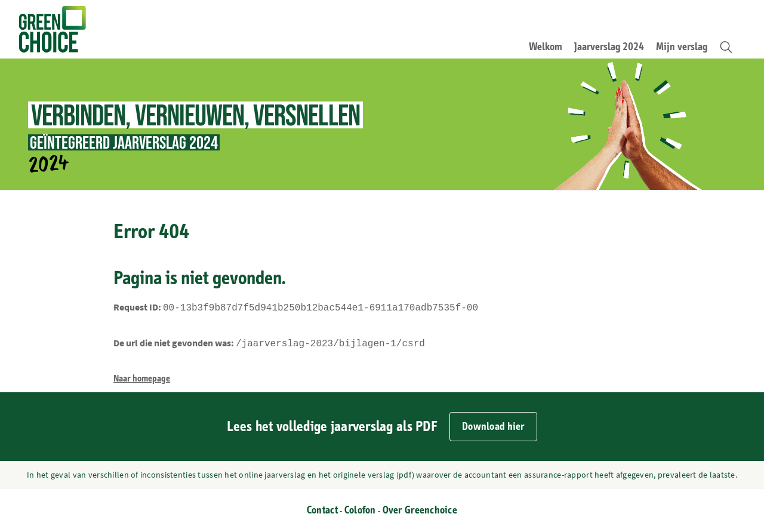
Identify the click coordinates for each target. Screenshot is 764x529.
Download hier (493, 424)
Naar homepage (141, 376)
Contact (322, 508)
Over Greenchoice (420, 508)
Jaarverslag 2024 (609, 47)
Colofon (360, 508)
